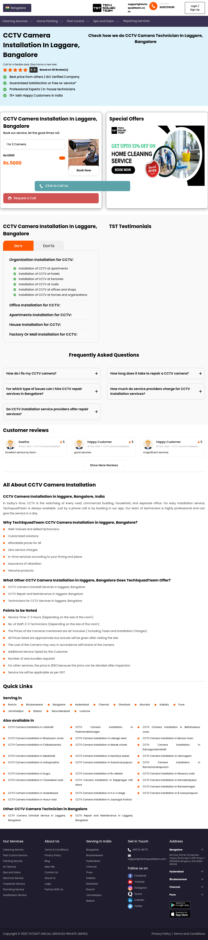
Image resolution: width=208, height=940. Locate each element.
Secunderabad (61, 711)
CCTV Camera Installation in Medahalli (31, 756)
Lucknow (85, 711)
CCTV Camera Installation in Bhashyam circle (35, 738)
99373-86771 (140, 849)
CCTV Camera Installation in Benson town (168, 738)
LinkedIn (136, 900)
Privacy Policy (53, 855)
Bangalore (59, 704)
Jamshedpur (16, 711)
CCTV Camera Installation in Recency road (168, 773)
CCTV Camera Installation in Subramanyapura (103, 762)
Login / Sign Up (194, 7)
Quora (135, 894)
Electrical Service (13, 878)
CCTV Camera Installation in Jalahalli (30, 727)
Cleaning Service (13, 849)
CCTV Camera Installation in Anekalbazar (33, 793)
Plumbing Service (13, 889)
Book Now (84, 170)
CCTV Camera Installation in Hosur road (32, 799)
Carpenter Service (14, 883)
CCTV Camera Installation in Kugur (29, 773)
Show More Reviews (104, 465)
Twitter (135, 906)
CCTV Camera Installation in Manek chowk (101, 744)
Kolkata (164, 704)
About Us (50, 878)
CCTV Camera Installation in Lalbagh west (101, 738)
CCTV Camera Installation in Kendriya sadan (102, 756)
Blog (47, 861)
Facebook (137, 875)
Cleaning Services (18, 21)
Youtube (136, 881)
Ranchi (12, 704)
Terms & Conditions (56, 849)
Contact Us (51, 872)
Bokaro (38, 711)
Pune (182, 704)
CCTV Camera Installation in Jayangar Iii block (103, 799)
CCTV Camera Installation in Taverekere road (35, 780)
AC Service (9, 866)
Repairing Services (136, 21)
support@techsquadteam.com (137, 7)
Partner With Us (54, 889)
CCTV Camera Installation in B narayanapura (170, 793)
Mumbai (145, 704)
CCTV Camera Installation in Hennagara (167, 756)
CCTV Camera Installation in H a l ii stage (100, 793)
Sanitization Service (15, 895)
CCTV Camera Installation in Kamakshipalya (169, 780)
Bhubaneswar (34, 704)
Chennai (104, 704)
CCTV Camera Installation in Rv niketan (99, 773)
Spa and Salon (106, 21)
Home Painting (50, 21)
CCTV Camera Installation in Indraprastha (33, 762)
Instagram (137, 887)
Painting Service (12, 861)
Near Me (50, 866)
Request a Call (25, 198)
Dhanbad (124, 704)
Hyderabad (82, 704)
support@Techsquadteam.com (147, 859)
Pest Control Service (15, 855)
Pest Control (78, 21)
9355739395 (166, 7)
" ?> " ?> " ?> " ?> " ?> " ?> (34, 144)
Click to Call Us (56, 186)
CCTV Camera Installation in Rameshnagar (169, 786)
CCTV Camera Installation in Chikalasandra (34, 744)
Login (48, 883)
